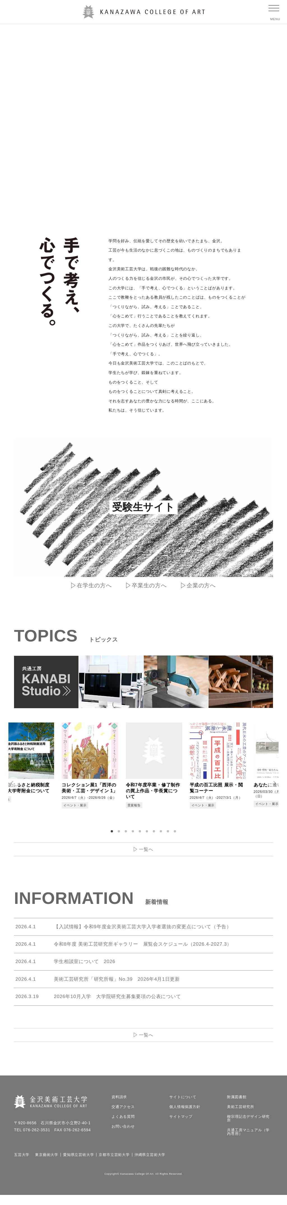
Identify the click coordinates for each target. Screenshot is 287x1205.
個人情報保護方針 (184, 1117)
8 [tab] (162, 833)
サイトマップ (181, 1126)
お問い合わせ (123, 1136)
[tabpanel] (42, 772)
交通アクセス (123, 1117)
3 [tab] (126, 833)
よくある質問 (123, 1126)
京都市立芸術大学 (114, 1165)
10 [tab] (176, 833)
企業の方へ (201, 585)
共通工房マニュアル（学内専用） (248, 1142)
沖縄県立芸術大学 (150, 1165)
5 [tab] (141, 833)
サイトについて (182, 1107)
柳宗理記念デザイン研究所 (248, 1128)
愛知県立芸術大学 (78, 1165)
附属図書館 (236, 1107)
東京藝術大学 (46, 1165)
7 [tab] (155, 833)
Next (276, 784)
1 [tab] (112, 833)
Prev (11, 784)
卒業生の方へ (149, 585)
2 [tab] (119, 833)
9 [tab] (169, 833)
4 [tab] (133, 833)
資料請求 (119, 1107)
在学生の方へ (94, 585)
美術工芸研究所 (240, 1117)
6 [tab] (148, 833)
